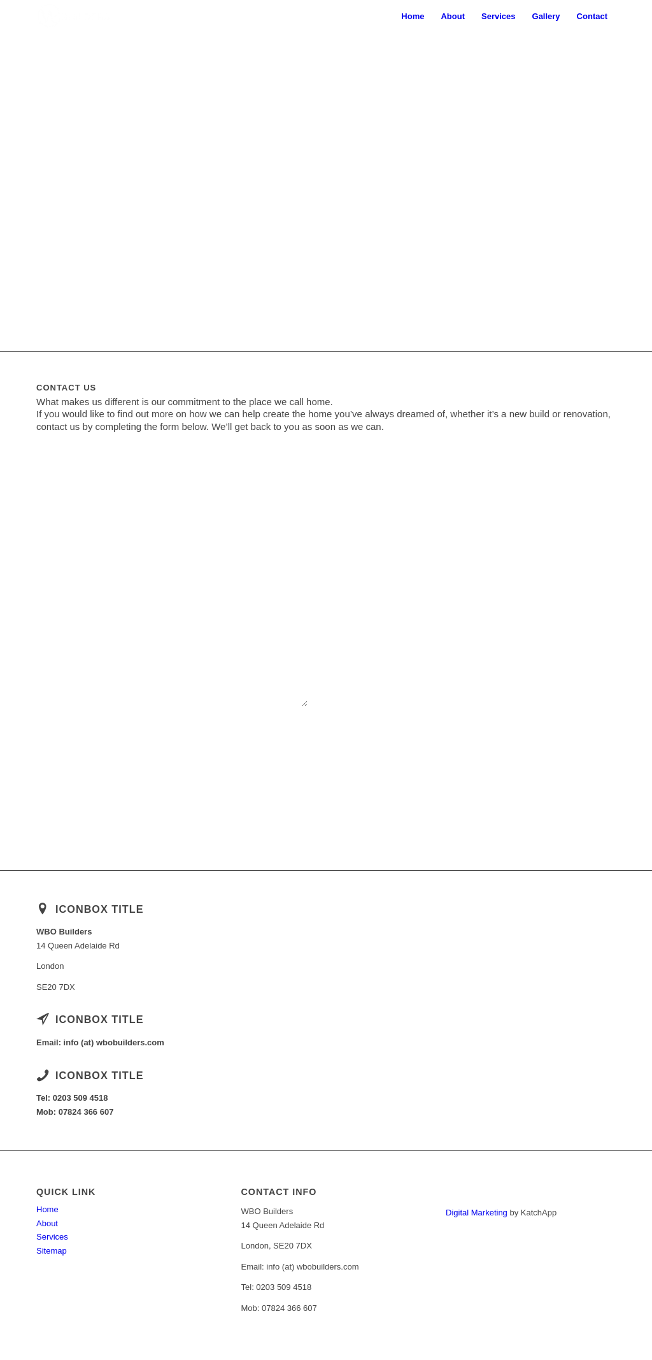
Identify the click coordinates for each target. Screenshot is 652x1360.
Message (192, 589)
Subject (52, 589)
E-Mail (187, 528)
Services (52, 1237)
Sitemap (51, 1251)
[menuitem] (412, 16)
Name (49, 528)
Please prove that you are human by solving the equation (142, 731)
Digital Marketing (476, 1212)
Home (47, 1209)
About (47, 1223)
